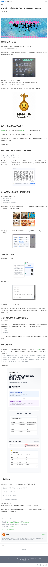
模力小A (6, 11)
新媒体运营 (12, 529)
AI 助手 (6, 529)
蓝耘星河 (4, 130)
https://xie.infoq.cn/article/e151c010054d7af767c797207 (18, 522)
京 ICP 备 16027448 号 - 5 (24, 559)
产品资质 (24, 560)
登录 (46, 1)
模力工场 (22, 130)
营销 (2, 529)
